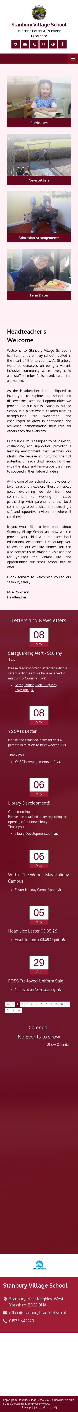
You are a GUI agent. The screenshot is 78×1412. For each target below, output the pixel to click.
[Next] (13, 1010)
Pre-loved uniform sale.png (35, 989)
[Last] (19, 1010)
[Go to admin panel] (45, 1407)
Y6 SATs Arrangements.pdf (35, 762)
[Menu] (73, 59)
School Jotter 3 (18, 1403)
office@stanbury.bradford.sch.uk (38, 1312)
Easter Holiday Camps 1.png (35, 890)
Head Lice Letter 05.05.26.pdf (37, 940)
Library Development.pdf (34, 833)
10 (61, 1004)
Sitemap (26, 1407)
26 (8, 1010)
